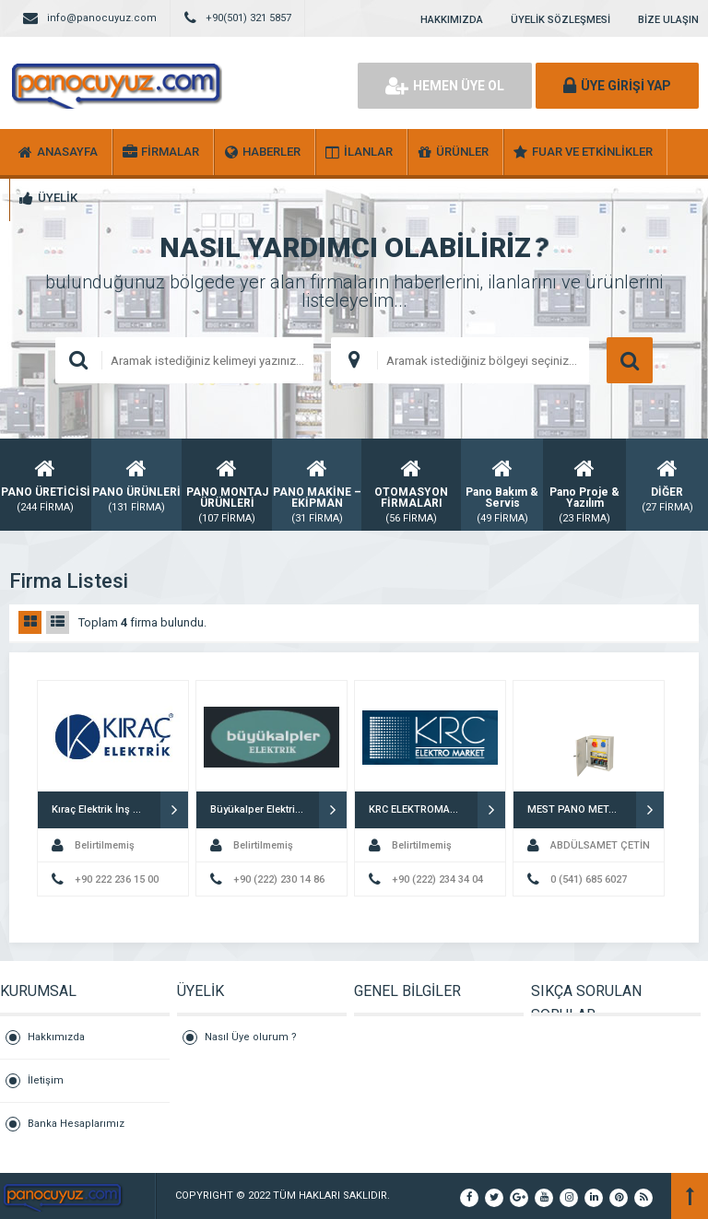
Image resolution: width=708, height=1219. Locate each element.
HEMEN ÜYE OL (444, 86)
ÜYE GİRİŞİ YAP (617, 86)
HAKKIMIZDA (451, 20)
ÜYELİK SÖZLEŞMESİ (560, 20)
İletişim (46, 1080)
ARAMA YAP (630, 360)
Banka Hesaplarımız (76, 1124)
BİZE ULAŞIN (668, 20)
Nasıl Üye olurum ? (251, 1037)
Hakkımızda (56, 1037)
